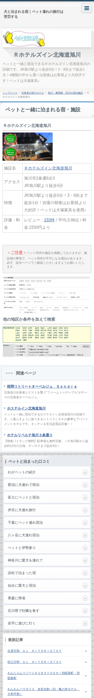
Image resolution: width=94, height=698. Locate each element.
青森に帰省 (16, 598)
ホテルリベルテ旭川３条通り (30, 435)
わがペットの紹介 (22, 472)
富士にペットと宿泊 (23, 497)
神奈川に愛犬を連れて (25, 560)
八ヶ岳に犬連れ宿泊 (23, 535)
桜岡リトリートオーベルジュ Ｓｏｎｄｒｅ (42, 386)
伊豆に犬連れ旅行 (22, 510)
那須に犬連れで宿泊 (23, 485)
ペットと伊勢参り (22, 548)
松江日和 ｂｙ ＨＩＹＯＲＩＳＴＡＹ (35, 662)
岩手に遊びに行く (22, 623)
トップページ (10, 92)
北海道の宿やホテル (32, 92)
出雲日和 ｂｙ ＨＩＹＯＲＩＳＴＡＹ (35, 651)
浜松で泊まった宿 (22, 573)
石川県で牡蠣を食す (23, 611)
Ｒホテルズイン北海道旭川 (47, 55)
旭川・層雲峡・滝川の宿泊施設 (65, 92)
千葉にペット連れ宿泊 (25, 522)
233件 (49, 220)
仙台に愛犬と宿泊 (22, 585)
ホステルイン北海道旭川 (26, 408)
